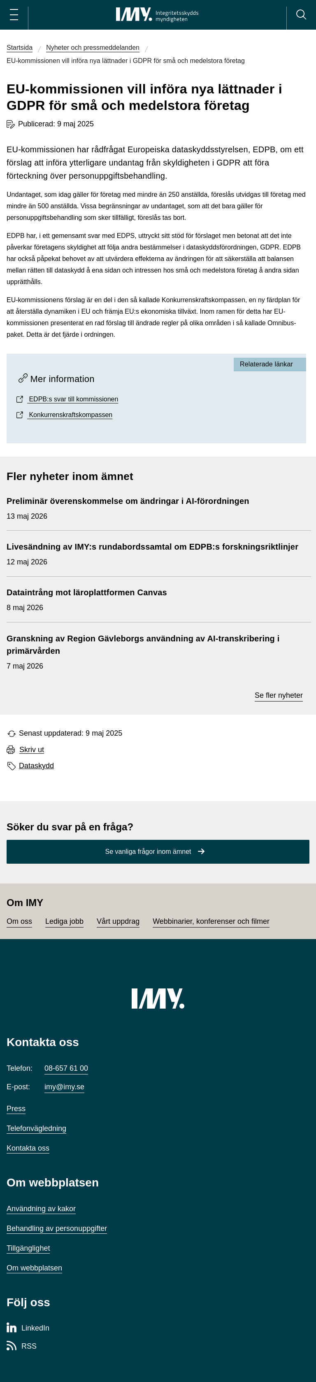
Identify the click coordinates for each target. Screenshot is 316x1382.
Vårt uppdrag (118, 921)
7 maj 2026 (155, 651)
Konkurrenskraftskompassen (69, 414)
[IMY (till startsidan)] (158, 998)
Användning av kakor (41, 1209)
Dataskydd (36, 766)
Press (16, 1109)
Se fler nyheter (279, 695)
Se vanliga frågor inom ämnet (148, 851)
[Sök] (301, 15)
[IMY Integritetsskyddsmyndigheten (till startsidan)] (157, 15)
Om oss (19, 921)
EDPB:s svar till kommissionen (72, 399)
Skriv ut (31, 750)
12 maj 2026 (152, 553)
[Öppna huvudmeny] (14, 15)
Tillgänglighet (28, 1248)
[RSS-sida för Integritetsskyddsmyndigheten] (22, 1346)
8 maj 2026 (87, 599)
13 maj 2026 (128, 507)
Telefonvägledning (36, 1128)
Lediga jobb (64, 921)
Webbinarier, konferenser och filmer (211, 921)
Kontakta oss (28, 1148)
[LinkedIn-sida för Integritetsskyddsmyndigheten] (28, 1328)
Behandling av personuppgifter (57, 1228)
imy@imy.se (64, 1087)
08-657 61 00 (66, 1068)
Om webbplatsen (34, 1268)
